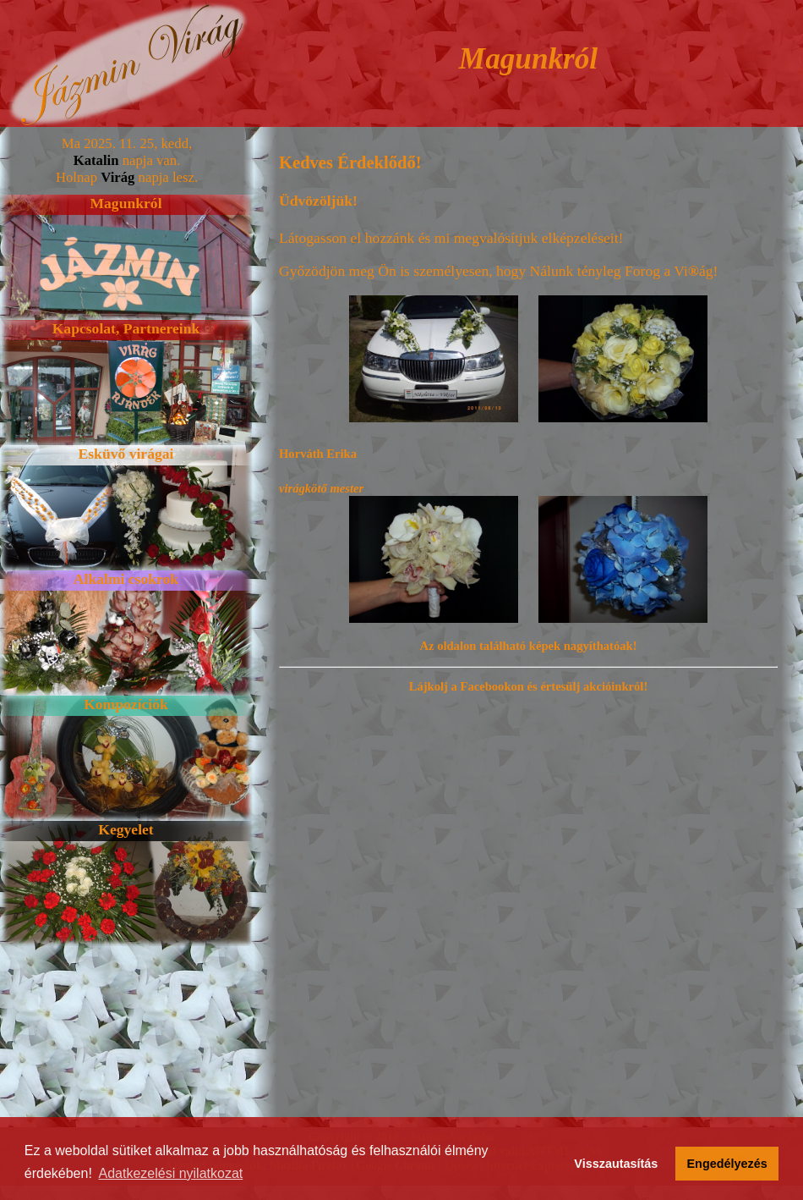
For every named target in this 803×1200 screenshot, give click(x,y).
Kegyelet (125, 829)
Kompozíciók (126, 704)
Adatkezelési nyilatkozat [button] (171, 1173)
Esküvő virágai (126, 453)
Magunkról (125, 203)
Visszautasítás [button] (616, 1163)
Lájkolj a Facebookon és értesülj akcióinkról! (528, 686)
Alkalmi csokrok (126, 578)
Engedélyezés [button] (727, 1163)
